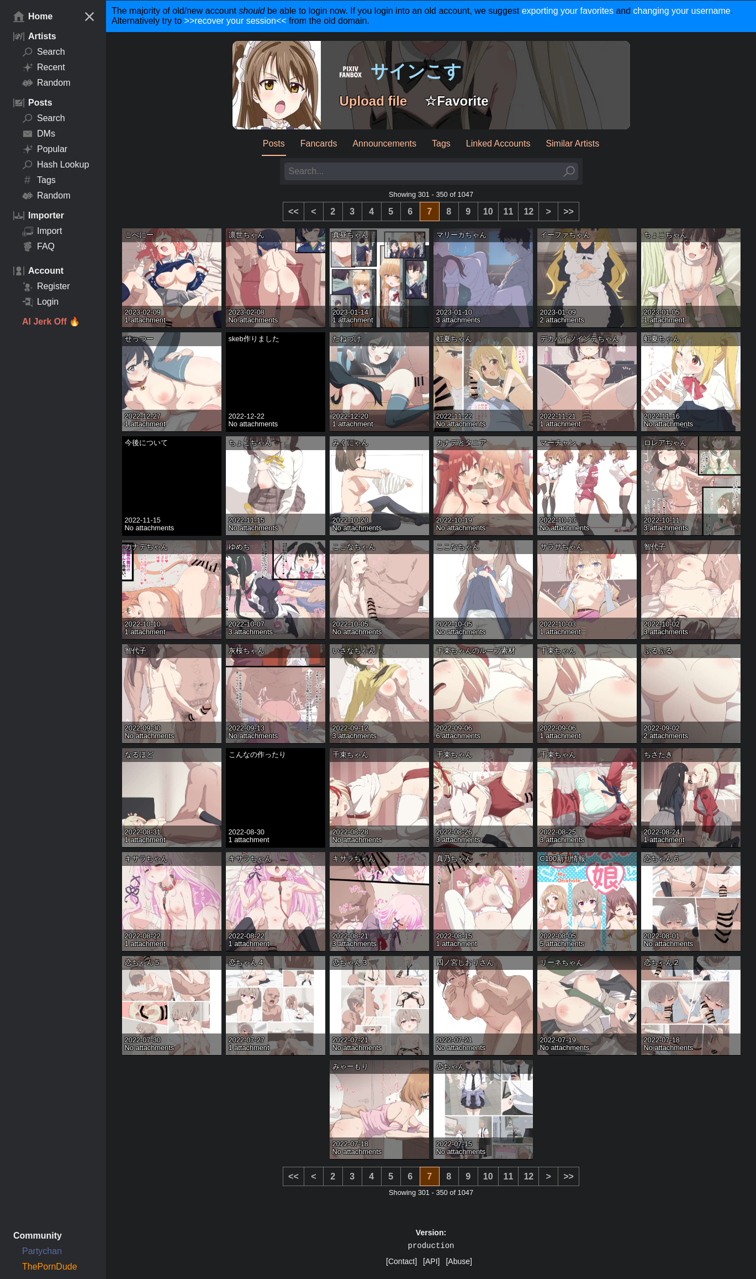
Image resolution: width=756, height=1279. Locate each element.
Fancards (318, 143)
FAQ (38, 246)
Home (32, 16)
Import (42, 231)
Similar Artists (572, 143)
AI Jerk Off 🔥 (51, 321)
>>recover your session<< (235, 20)
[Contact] (401, 1261)
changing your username (682, 10)
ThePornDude (49, 1266)
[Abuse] (459, 1261)
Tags (39, 180)
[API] (431, 1261)
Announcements (384, 143)
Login (40, 301)
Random (46, 82)
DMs (38, 133)
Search (43, 52)
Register (46, 286)
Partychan (42, 1251)
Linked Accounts (498, 143)
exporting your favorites (568, 10)
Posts (274, 143)
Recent (43, 67)
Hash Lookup (55, 164)
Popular (44, 149)
